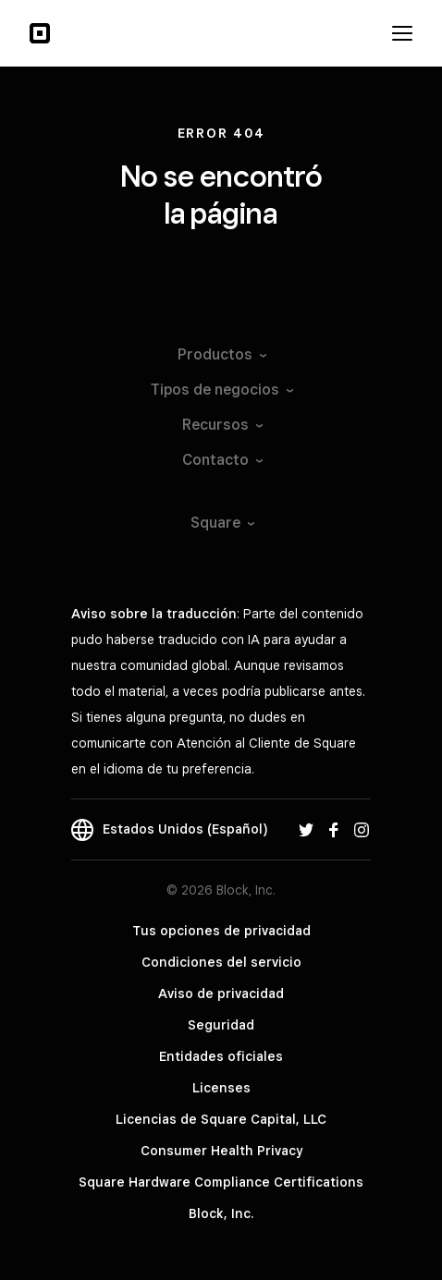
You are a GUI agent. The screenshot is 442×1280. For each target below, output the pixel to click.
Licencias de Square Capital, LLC (221, 1119)
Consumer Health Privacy (221, 1150)
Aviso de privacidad (221, 993)
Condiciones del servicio (221, 962)
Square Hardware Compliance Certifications (221, 1182)
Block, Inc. (221, 1213)
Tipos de (221, 389)
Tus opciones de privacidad (221, 930)
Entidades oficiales (221, 1056)
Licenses (221, 1087)
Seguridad (221, 1025)
